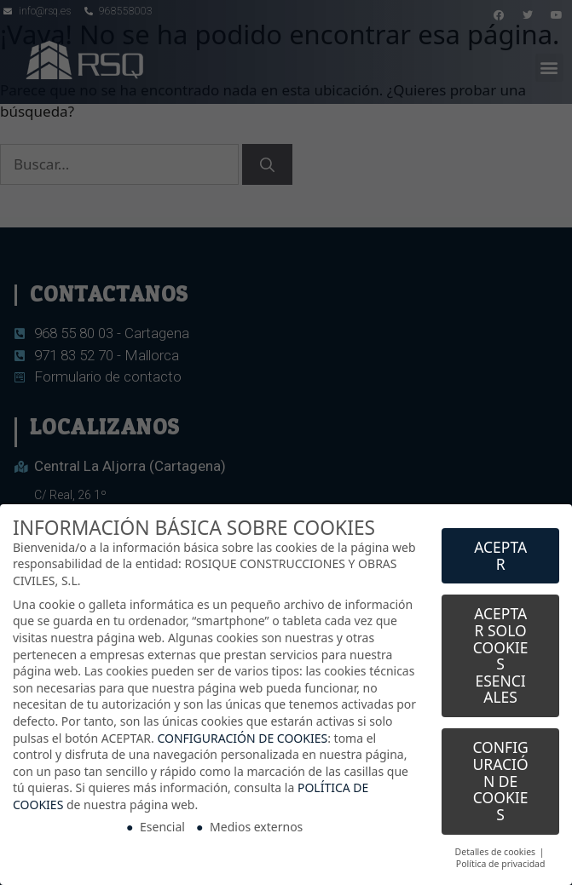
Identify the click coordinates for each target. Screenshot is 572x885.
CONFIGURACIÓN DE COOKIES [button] (500, 778)
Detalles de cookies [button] (496, 849)
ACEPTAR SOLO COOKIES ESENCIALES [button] (501, 653)
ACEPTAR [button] (500, 553)
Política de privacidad (501, 862)
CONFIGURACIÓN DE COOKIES (242, 735)
